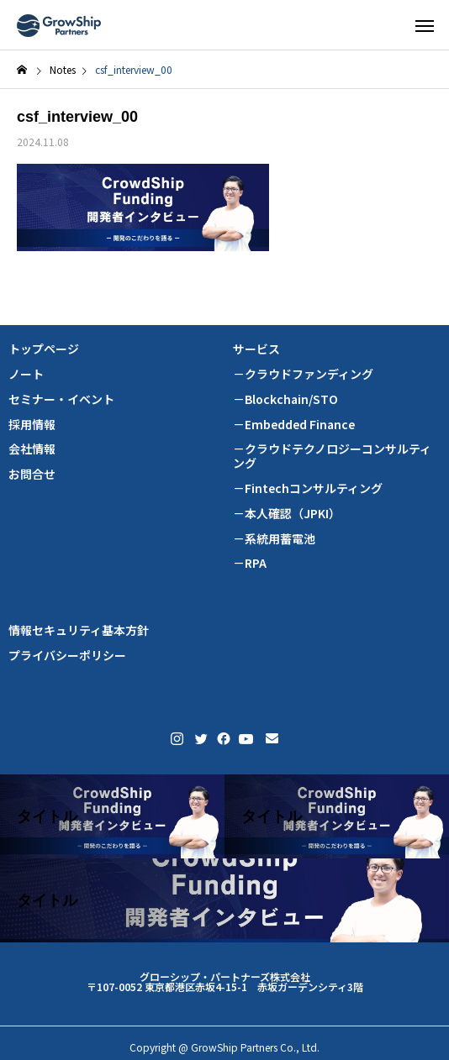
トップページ (43, 349)
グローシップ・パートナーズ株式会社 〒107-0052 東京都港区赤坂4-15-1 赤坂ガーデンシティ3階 (225, 981)
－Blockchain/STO (285, 399)
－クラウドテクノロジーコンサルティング (332, 456)
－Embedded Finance (294, 424)
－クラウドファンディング (303, 374)
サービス (256, 349)
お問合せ (31, 474)
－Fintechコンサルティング (308, 488)
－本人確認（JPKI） (287, 513)
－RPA (250, 563)
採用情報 (31, 424)
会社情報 (31, 449)
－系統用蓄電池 (274, 539)
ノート (26, 374)
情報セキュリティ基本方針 (78, 630)
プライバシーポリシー (67, 655)
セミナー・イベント (61, 399)
